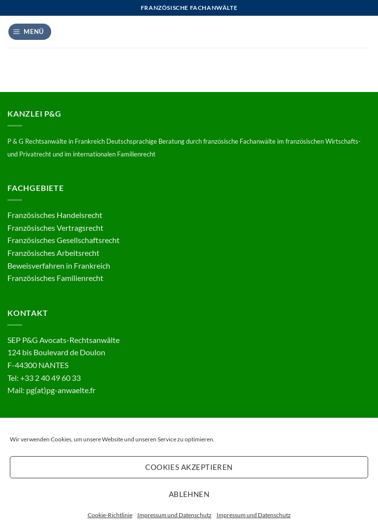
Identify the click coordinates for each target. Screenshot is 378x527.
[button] (30, 32)
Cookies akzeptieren (189, 467)
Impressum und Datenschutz (174, 515)
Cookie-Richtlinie (110, 515)
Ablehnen (189, 494)
